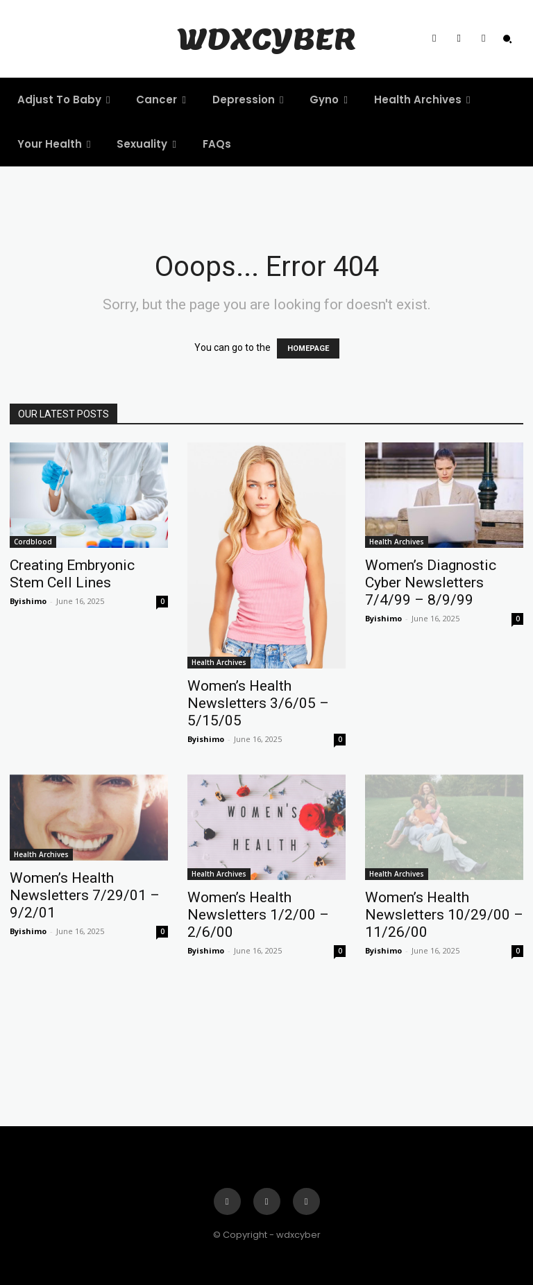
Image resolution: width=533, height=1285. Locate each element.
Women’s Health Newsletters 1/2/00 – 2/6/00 (258, 914)
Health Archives (219, 662)
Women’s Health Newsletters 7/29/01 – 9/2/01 (85, 895)
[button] (507, 39)
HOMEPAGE (308, 348)
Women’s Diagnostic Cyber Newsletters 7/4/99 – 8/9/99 (430, 582)
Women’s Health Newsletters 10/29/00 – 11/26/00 (444, 914)
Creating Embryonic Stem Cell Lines (72, 574)
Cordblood (33, 541)
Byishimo (28, 601)
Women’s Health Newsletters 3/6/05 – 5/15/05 (258, 703)
